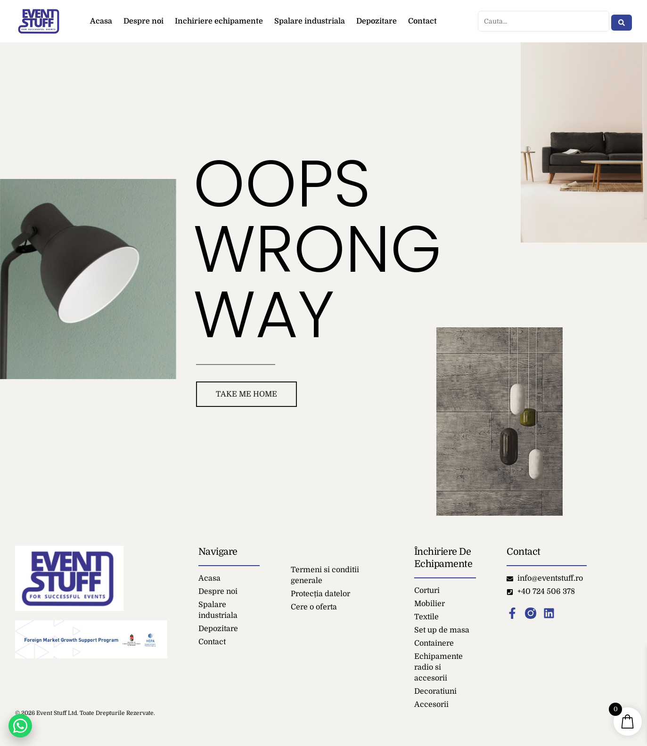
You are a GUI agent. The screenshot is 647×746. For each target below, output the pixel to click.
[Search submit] (621, 21)
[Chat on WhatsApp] (20, 726)
